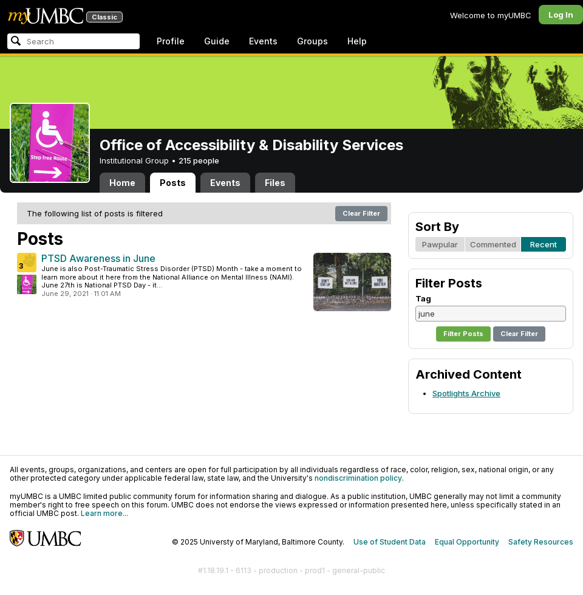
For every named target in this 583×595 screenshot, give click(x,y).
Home (122, 182)
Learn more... (104, 513)
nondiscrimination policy (358, 478)
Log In (560, 14)
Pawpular (440, 244)
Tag (423, 298)
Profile (171, 41)
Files (275, 182)
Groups (312, 41)
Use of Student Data (389, 541)
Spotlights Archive (466, 393)
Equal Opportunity (467, 541)
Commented (493, 244)
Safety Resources (540, 541)
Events (263, 41)
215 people (199, 160)
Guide (217, 41)
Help (357, 41)
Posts (173, 182)
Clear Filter (361, 213)
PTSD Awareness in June (98, 258)
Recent (543, 244)
